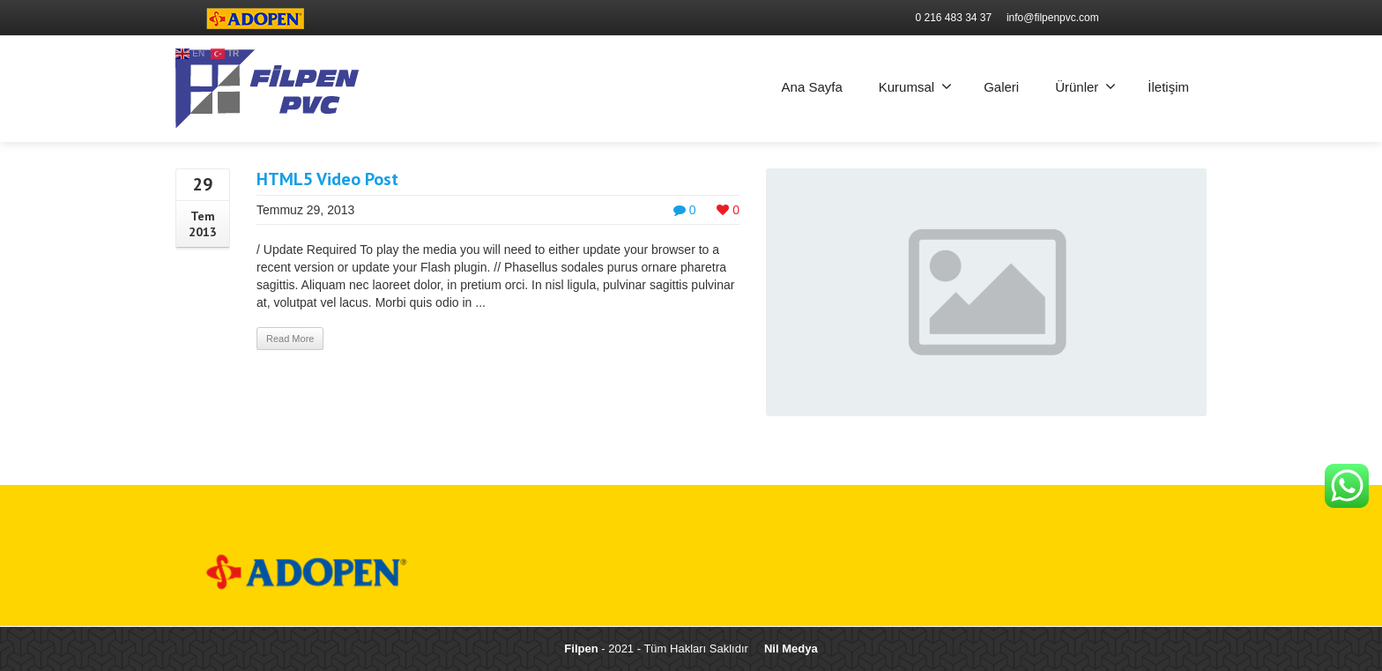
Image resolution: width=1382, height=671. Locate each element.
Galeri (1001, 86)
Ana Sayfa (812, 86)
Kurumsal (915, 86)
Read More (290, 338)
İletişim (1168, 86)
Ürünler (1085, 86)
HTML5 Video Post (327, 179)
